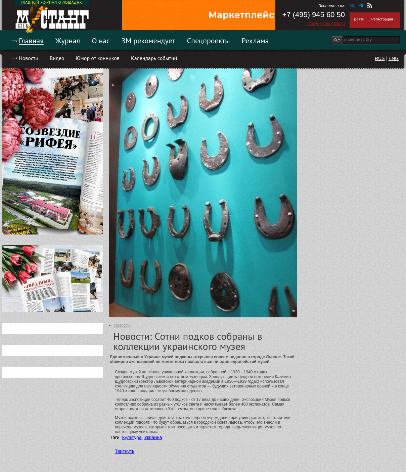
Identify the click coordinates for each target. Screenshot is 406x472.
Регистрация (382, 19)
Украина (153, 437)
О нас (101, 40)
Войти (359, 19)
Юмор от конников (98, 58)
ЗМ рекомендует (148, 40)
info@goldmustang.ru (326, 23)
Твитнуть (124, 451)
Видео (57, 58)
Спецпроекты (208, 40)
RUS (380, 58)
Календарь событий (154, 58)
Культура (131, 437)
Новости (28, 58)
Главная (31, 40)
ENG (394, 58)
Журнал (67, 40)
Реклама (255, 40)
